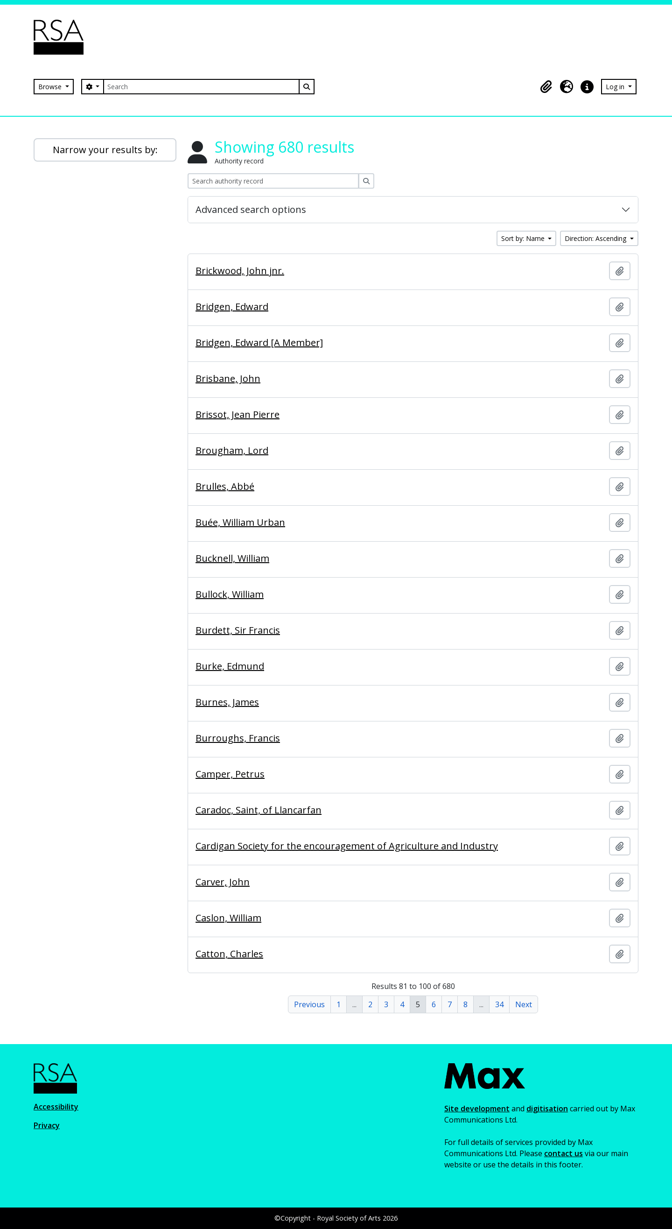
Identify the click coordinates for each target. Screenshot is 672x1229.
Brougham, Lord (232, 450)
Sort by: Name (523, 238)
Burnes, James (227, 702)
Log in (616, 86)
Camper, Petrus (230, 774)
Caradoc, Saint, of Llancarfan (259, 810)
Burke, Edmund (230, 666)
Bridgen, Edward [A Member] (259, 342)
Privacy (47, 1125)
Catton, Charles (229, 954)
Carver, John (223, 882)
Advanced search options (251, 209)
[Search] (201, 86)
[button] (546, 87)
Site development (477, 1108)
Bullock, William (230, 594)
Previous (309, 1004)
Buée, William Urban (240, 522)
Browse (50, 86)
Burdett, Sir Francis (238, 630)
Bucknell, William (232, 558)
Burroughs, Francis (238, 738)
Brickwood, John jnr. (240, 270)
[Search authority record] (273, 181)
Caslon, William (228, 918)
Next (523, 1004)
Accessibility (56, 1107)
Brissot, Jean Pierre (238, 414)
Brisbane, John (228, 378)
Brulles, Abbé (225, 486)
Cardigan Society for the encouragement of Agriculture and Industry (347, 846)
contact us (563, 1153)
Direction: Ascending (596, 238)
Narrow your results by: (105, 149)
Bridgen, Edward (232, 306)
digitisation (547, 1108)
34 (499, 1004)
